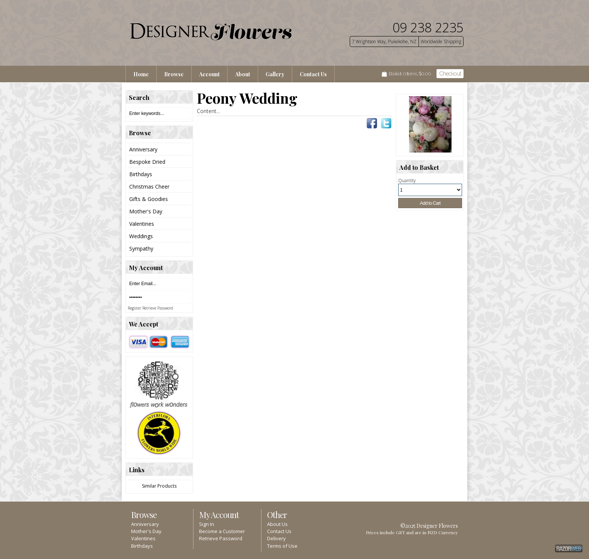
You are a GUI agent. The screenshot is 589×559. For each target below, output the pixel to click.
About (242, 74)
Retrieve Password (157, 308)
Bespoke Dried (147, 161)
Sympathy (141, 248)
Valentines (141, 223)
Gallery (275, 74)
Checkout (450, 73)
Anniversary (143, 149)
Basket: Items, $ (410, 74)
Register (134, 308)
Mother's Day (145, 211)
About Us (277, 524)
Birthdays (140, 174)
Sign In (206, 524)
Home (141, 74)
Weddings (141, 236)
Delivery (276, 538)
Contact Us (313, 74)
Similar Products (159, 486)
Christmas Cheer (149, 186)
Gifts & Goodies (148, 198)
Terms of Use (282, 545)
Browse (174, 74)
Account (209, 74)
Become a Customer (222, 531)
